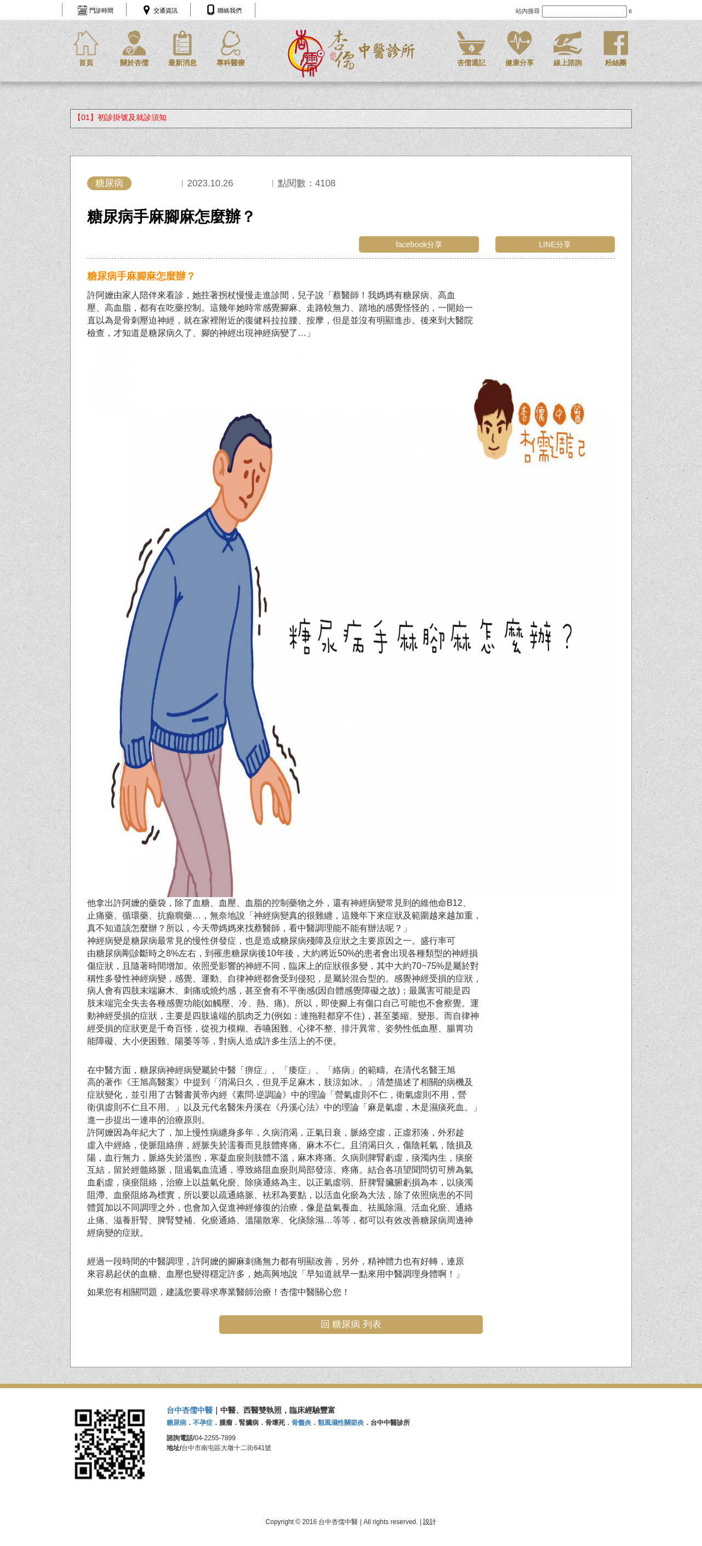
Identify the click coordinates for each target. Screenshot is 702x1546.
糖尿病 (109, 183)
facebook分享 (419, 244)
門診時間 (101, 10)
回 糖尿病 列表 (351, 1324)
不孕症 (203, 1423)
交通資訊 (165, 10)
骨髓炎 (301, 1423)
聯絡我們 (230, 10)
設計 (429, 1522)
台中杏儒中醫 (190, 1410)
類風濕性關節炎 (341, 1423)
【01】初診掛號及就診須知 (120, 117)
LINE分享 (555, 244)
